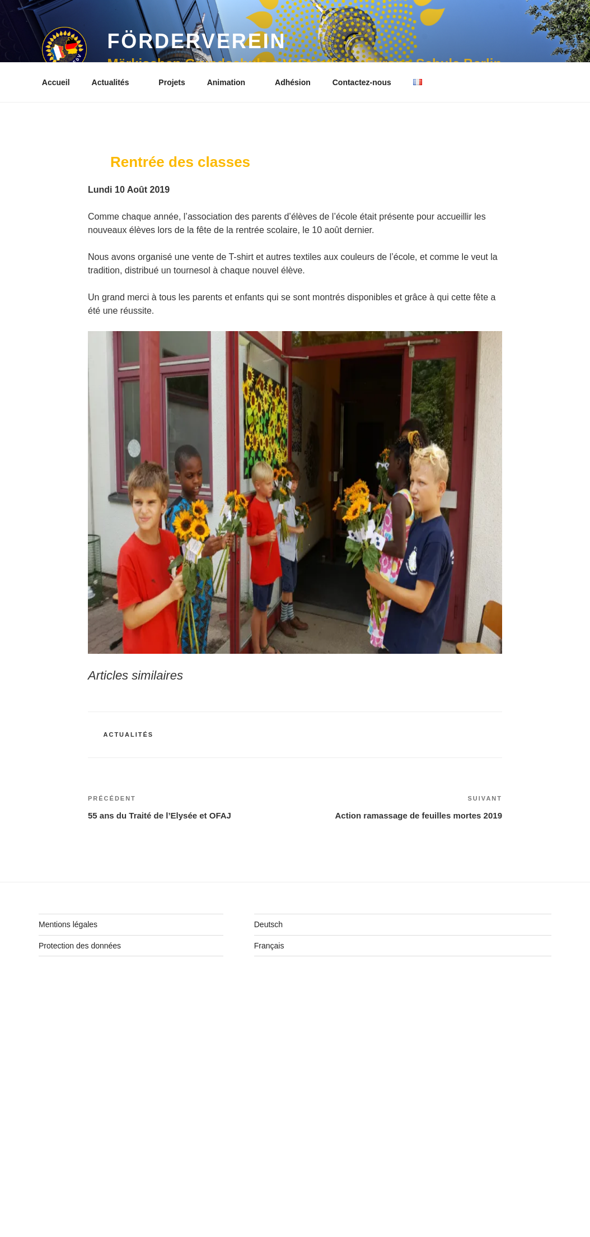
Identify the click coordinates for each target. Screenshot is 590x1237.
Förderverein (196, 41)
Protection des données (80, 945)
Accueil (56, 82)
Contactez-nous (362, 82)
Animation (231, 82)
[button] (64, 49)
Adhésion (293, 82)
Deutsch (268, 924)
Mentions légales (68, 924)
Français (269, 945)
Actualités (116, 82)
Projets (171, 82)
